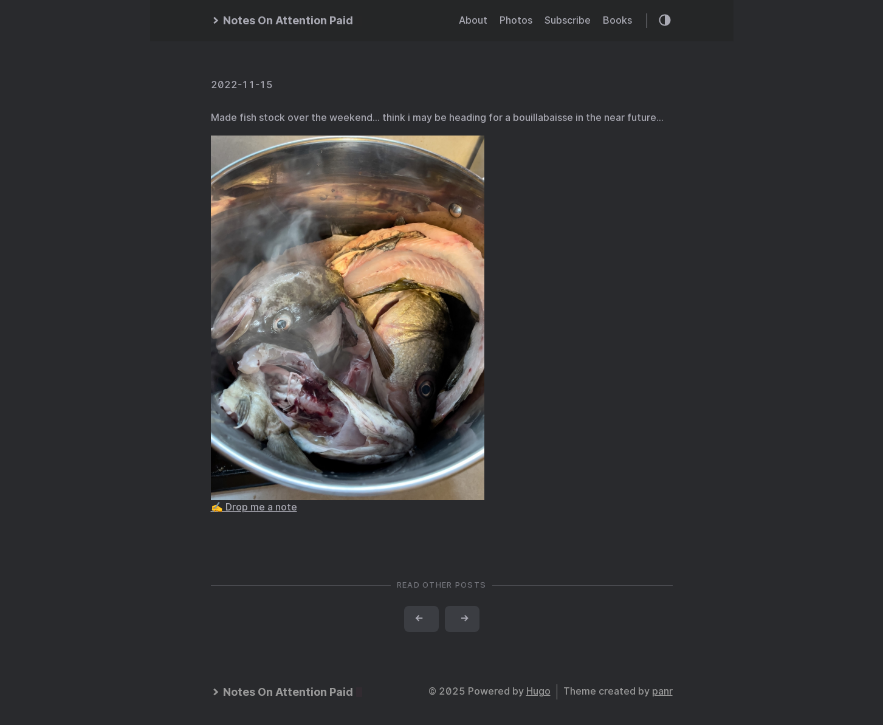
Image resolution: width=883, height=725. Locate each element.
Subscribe (568, 20)
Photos (516, 20)
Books (617, 20)
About (473, 20)
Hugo (538, 691)
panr (662, 691)
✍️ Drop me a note (254, 507)
